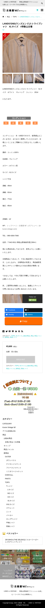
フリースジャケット (13, 468)
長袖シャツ (13, 337)
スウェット (10, 508)
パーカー (9, 515)
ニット (8, 512)
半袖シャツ (10, 523)
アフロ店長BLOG (9, 431)
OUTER (8, 457)
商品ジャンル (10, 368)
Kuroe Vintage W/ (9, 427)
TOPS (13, 336)
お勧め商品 (26, 336)
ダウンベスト (11, 460)
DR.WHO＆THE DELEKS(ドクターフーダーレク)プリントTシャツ (21, 541)
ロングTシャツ (11, 519)
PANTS (8, 479)
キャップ (7, 446)
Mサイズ (11, 493)
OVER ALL (9, 475)
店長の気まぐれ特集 (12, 442)
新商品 (7, 337)
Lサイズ (11, 490)
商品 (32, 336)
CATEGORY (7, 424)
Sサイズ (11, 497)
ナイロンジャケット (13, 464)
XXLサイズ (10, 504)
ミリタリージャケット (14, 471)
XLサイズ (19, 336)
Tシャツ (9, 486)
